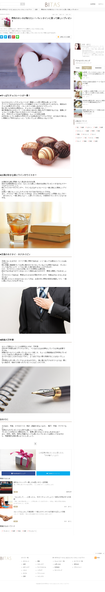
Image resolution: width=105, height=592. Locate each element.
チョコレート (33, 531)
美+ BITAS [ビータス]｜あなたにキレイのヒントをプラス (16, 9)
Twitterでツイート (53, 473)
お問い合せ (58, 569)
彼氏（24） (68, 14)
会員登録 (92, 4)
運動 (78, 134)
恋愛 (36, 9)
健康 (82, 127)
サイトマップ (58, 575)
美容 (98, 131)
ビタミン (89, 127)
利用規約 (57, 572)
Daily (78, 68)
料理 (93, 131)
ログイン (100, 4)
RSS (97, 562)
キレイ (94, 134)
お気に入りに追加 (65, 37)
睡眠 (97, 138)
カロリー (79, 138)
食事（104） (55, 14)
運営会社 (76, 569)
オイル (91, 138)
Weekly (86, 68)
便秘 (85, 141)
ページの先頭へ (98, 558)
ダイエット (80, 131)
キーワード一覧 (78, 566)
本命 (19, 531)
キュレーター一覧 (60, 566)
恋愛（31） (62, 14)
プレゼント (6, 531)
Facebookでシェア (18, 473)
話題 (96, 141)
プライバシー (78, 572)
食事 (14, 531)
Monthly (98, 68)
